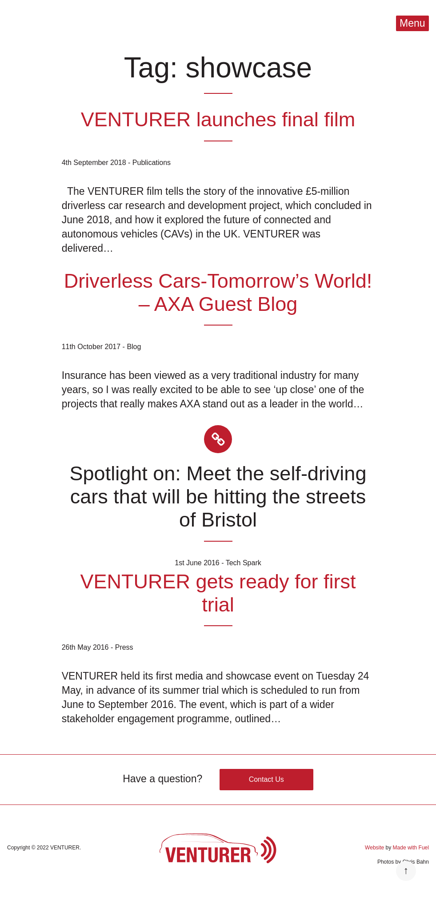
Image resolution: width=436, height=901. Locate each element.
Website (374, 848)
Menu (412, 23)
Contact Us (266, 779)
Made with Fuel (411, 848)
